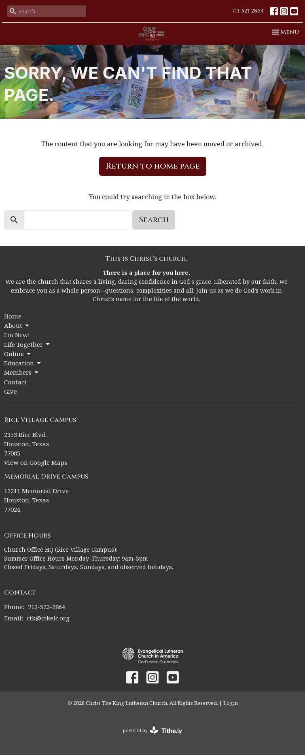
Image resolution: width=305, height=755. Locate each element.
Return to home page (153, 165)
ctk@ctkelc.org (48, 618)
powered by (152, 730)
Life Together (27, 344)
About (17, 325)
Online (18, 354)
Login (230, 702)
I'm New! (17, 335)
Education (23, 363)
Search (154, 219)
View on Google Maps (35, 462)
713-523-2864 (248, 11)
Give (10, 391)
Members (22, 372)
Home (12, 316)
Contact (15, 382)
